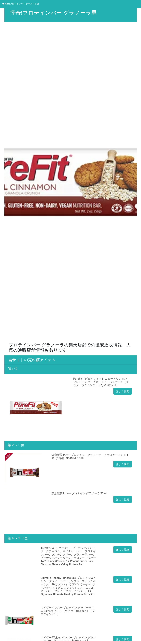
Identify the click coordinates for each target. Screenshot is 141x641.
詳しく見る (122, 391)
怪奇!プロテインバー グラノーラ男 (20, 3)
